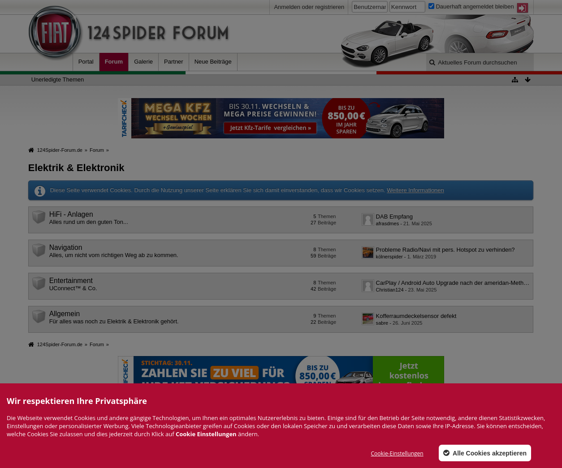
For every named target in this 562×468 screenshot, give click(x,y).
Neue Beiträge (213, 61)
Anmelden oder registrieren (309, 7)
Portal (86, 61)
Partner (173, 61)
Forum (114, 61)
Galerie (143, 61)
